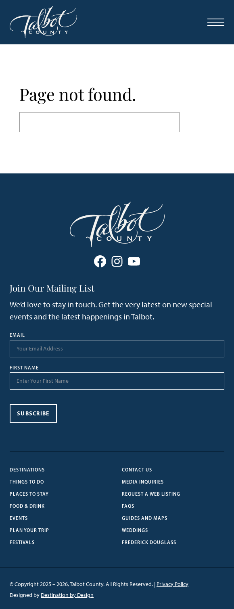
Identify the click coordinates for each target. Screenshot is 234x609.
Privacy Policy (172, 584)
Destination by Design (67, 595)
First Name (24, 367)
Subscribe (33, 413)
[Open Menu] (215, 22)
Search (197, 122)
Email (17, 335)
